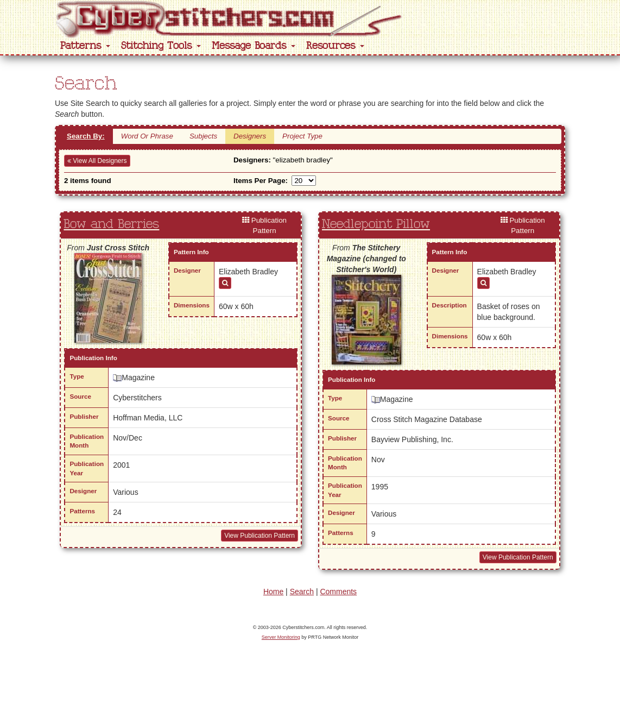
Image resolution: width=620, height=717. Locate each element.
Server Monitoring (281, 637)
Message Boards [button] (253, 46)
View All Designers (97, 161)
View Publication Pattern (259, 535)
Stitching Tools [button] (161, 46)
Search (302, 591)
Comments (338, 591)
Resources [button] (335, 46)
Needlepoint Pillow (376, 224)
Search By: (86, 136)
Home (273, 591)
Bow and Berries (111, 224)
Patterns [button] (85, 46)
